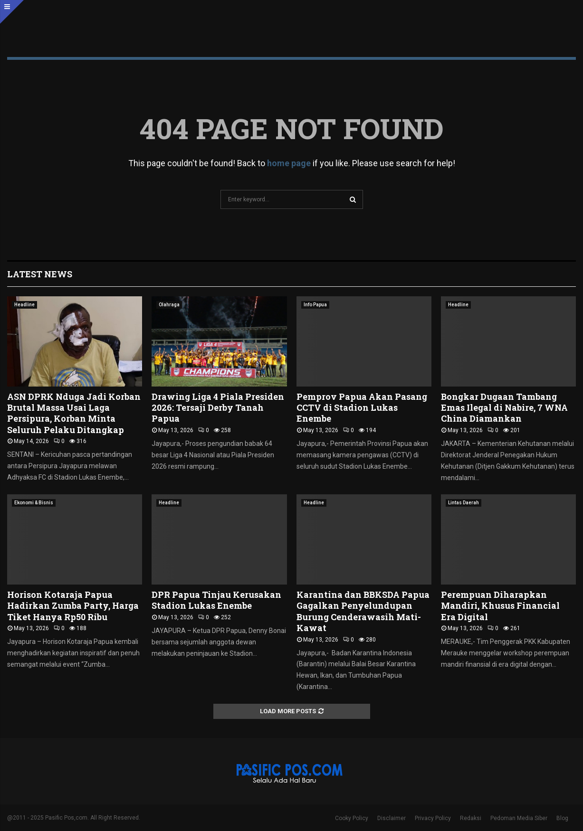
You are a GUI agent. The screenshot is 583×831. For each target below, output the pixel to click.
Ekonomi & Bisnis (33, 502)
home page (289, 163)
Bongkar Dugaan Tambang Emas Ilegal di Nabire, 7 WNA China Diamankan (504, 408)
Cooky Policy (351, 818)
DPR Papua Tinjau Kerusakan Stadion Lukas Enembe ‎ (216, 600)
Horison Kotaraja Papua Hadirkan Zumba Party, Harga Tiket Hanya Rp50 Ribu (73, 606)
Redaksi (470, 818)
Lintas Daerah (463, 502)
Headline (24, 304)
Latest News (39, 274)
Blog (562, 818)
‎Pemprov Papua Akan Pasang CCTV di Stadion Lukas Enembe (361, 408)
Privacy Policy (433, 818)
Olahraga (169, 304)
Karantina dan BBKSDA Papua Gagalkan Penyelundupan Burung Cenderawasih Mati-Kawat (363, 611)
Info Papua (315, 304)
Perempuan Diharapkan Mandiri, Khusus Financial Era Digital (500, 606)
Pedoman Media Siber (518, 818)
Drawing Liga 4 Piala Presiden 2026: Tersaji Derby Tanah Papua (218, 408)
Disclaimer (391, 818)
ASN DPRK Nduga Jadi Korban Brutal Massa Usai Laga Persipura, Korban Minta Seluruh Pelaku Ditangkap (74, 413)
